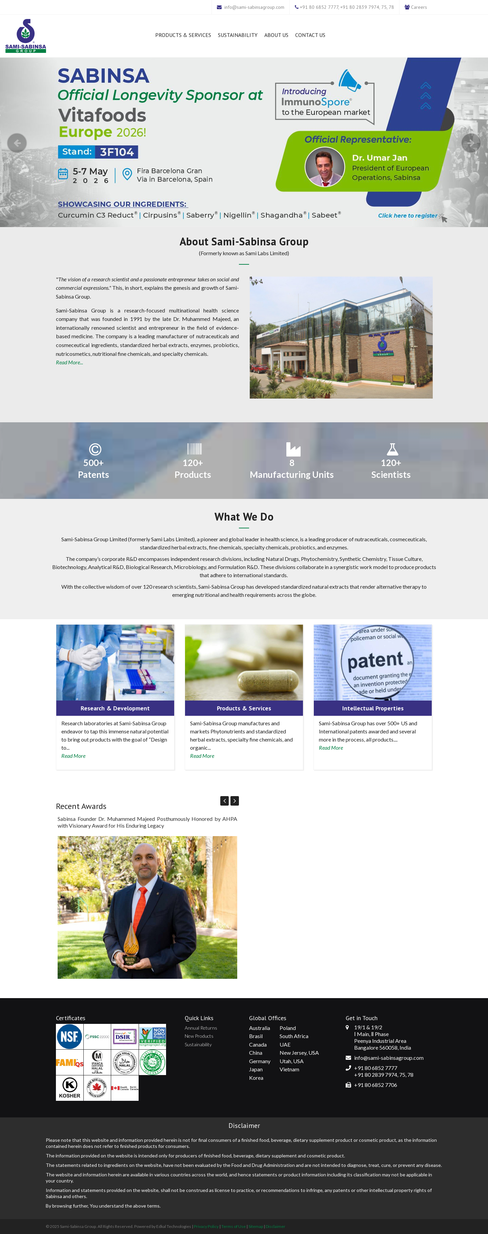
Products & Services (183, 35)
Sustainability (238, 35)
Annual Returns (201, 1028)
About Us (276, 35)
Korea (256, 1077)
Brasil (256, 1036)
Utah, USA (292, 1061)
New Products (199, 1036)
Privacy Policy (206, 1226)
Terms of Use (233, 1226)
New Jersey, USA (299, 1052)
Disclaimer (275, 1226)
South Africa (294, 1036)
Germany (259, 1061)
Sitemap (255, 1226)
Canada (258, 1044)
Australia (259, 1028)
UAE (285, 1044)
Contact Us (310, 35)
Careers (419, 7)
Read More (73, 755)
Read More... (69, 362)
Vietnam (289, 1069)
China (255, 1052)
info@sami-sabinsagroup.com (254, 7)
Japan (256, 1069)
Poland (288, 1028)
